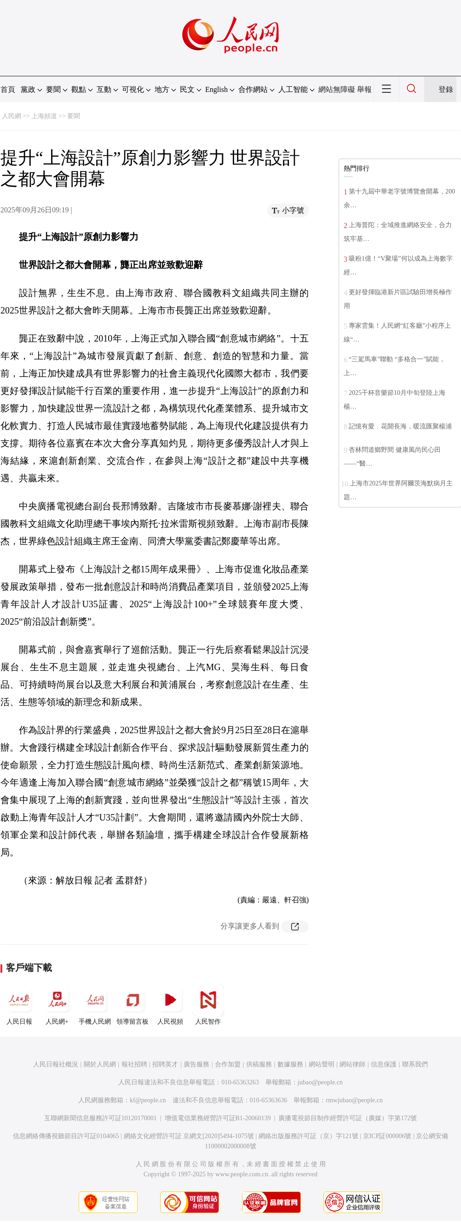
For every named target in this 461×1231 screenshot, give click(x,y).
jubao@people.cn (320, 1082)
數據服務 (290, 1064)
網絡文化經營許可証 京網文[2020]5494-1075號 (189, 1136)
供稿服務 (259, 1064)
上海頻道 (44, 116)
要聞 (73, 116)
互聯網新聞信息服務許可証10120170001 (100, 1118)
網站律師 (352, 1064)
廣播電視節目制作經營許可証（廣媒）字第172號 (347, 1118)
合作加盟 (228, 1064)
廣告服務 (196, 1064)
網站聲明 (321, 1064)
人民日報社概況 (55, 1064)
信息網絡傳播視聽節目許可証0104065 (66, 1136)
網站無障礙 (336, 89)
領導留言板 (132, 1004)
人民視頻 (170, 1004)
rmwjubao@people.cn (354, 1100)
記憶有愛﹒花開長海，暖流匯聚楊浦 (400, 426)
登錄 (445, 89)
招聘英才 (165, 1064)
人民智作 (208, 1004)
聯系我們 (415, 1064)
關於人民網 (100, 1064)
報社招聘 (134, 1064)
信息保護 (384, 1064)
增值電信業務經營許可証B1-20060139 (218, 1118)
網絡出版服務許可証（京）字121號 (308, 1136)
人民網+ (57, 1004)
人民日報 (19, 1004)
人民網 (11, 116)
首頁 (7, 89)
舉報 (364, 89)
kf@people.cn (148, 1100)
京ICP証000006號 (387, 1136)
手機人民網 (95, 1004)
